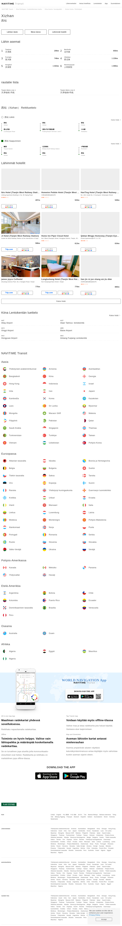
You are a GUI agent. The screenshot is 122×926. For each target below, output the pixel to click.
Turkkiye (79, 835)
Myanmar (54, 833)
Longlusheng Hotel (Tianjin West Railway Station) (65, 279)
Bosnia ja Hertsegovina (77, 837)
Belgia (89, 837)
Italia (93, 841)
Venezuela (78, 850)
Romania (110, 844)
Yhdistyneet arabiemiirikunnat (60, 828)
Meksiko (108, 846)
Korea (89, 831)
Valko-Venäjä (81, 846)
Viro (64, 839)
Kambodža (81, 831)
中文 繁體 (66, 814)
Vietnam (92, 835)
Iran (69, 831)
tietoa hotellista (84, 3)
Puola (97, 844)
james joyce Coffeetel (12, 279)
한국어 (80, 814)
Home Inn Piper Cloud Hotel (55, 236)
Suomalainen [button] (115, 3)
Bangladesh (91, 828)
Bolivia (83, 848)
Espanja (69, 839)
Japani (75, 831)
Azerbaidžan (82, 828)
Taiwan (85, 835)
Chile (88, 848)
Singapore (54, 835)
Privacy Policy (94, 915)
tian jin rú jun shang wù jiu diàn (96, 279)
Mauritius (53, 852)
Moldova (53, 844)
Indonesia (54, 831)
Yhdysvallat (61, 848)
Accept (104, 919)
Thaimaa (61, 835)
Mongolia (61, 833)
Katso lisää (116, 120)
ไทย (85, 814)
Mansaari (87, 841)
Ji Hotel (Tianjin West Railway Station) (20, 236)
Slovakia (72, 846)
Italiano (90, 817)
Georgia (104, 828)
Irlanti (81, 841)
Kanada (101, 846)
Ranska (81, 839)
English (59, 814)
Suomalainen (98, 817)
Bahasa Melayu (93, 814)
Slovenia (65, 846)
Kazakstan (95, 831)
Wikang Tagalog (60, 817)
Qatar (98, 833)
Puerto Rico (103, 848)
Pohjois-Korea (109, 835)
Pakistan (92, 833)
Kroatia (75, 841)
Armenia (73, 828)
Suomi (76, 839)
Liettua (99, 841)
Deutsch (76, 817)
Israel (60, 831)
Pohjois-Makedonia (73, 844)
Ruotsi (59, 846)
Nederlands (54, 819)
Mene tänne (36, 32)
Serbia (53, 846)
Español (83, 817)
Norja (91, 844)
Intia (65, 831)
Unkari (69, 841)
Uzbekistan (99, 835)
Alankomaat (84, 844)
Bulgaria (95, 837)
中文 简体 (73, 814)
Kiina (98, 828)
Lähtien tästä (12, 32)
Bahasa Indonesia (105, 814)
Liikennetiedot (71, 3)
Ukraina (89, 846)
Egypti (109, 850)
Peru (84, 850)
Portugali (103, 844)
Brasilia (71, 850)
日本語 (53, 814)
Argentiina (76, 848)
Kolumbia (94, 848)
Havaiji (69, 848)
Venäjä (95, 846)
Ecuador (111, 848)
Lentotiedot (98, 3)
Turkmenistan (70, 835)
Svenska (112, 817)
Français (69, 817)
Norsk (106, 817)
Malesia (78, 833)
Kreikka (62, 841)
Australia (91, 850)
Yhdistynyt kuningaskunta (94, 839)
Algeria (103, 850)
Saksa (53, 839)
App (106, 3)
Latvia (113, 841)
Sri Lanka (108, 831)
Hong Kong (111, 828)
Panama (53, 848)
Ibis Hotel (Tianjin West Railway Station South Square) (28, 192)
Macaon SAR (70, 833)
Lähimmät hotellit (59, 32)
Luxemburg (106, 841)
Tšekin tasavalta (110, 837)
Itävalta (66, 837)
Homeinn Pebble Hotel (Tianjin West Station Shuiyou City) (69, 192)
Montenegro (61, 844)
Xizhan (7, 16)
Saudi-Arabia (106, 833)
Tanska (58, 839)
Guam (97, 850)
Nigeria (60, 852)
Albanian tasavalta (56, 837)
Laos (102, 831)
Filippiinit (85, 833)
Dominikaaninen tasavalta (59, 850)
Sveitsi (101, 837)
